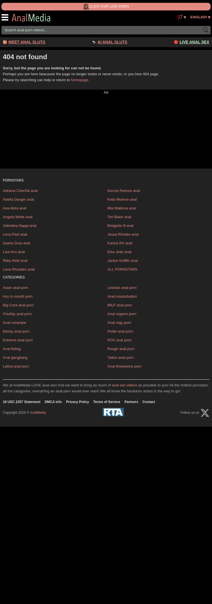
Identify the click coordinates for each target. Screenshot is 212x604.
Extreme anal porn (18, 340)
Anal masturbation (122, 296)
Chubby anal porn (17, 314)
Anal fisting (12, 349)
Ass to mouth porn (18, 296)
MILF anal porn (119, 305)
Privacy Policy (77, 402)
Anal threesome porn (124, 366)
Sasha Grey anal (16, 243)
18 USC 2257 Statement (21, 402)
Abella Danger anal (18, 199)
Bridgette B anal (120, 226)
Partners (131, 402)
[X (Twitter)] (205, 413)
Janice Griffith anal (122, 260)
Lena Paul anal (15, 234)
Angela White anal (18, 217)
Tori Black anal (119, 217)
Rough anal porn (120, 349)
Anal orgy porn (119, 322)
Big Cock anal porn (18, 305)
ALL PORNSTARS (122, 269)
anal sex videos (124, 385)
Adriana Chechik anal (20, 191)
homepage (79, 80)
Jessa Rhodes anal (123, 234)
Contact (148, 402)
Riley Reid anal (15, 260)
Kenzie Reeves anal (123, 191)
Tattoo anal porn (120, 357)
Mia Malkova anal (121, 208)
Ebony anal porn (16, 331)
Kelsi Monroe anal (122, 199)
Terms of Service (106, 402)
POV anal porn (119, 340)
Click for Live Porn (106, 6)
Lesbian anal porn (121, 288)
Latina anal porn (16, 366)
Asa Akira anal (14, 208)
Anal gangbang (15, 357)
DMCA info (53, 402)
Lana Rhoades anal (19, 269)
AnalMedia (35, 17)
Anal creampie (14, 322)
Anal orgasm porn (121, 314)
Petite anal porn (120, 331)
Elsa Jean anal (119, 252)
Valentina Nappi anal (19, 226)
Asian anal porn (15, 288)
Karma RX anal (119, 243)
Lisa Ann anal (14, 252)
